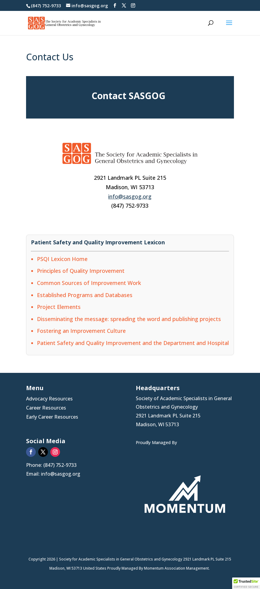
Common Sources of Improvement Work (89, 282)
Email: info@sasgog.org (53, 473)
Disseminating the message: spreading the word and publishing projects (129, 319)
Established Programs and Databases (84, 295)
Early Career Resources (52, 417)
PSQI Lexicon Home (62, 259)
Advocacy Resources (49, 399)
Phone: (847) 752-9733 (51, 465)
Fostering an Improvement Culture (81, 330)
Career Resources (46, 408)
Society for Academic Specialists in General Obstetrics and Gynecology (121, 559)
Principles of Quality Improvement (81, 270)
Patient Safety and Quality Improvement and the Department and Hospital (133, 342)
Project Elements (59, 306)
